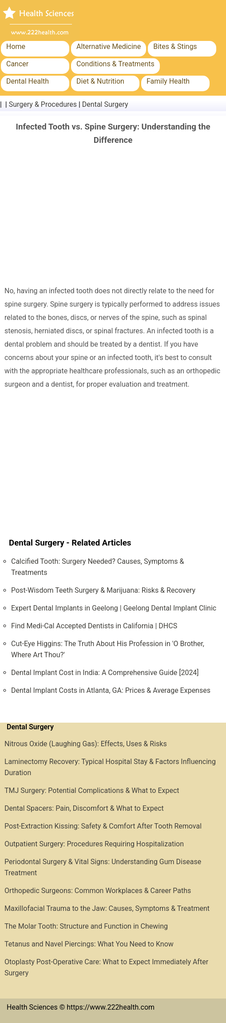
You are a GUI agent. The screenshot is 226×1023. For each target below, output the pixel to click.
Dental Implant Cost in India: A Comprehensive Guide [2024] (105, 672)
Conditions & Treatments (115, 64)
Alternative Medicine (108, 46)
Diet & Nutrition (100, 81)
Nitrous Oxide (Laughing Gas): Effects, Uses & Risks (85, 744)
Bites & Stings (175, 46)
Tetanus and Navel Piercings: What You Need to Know (89, 944)
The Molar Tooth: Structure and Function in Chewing (86, 926)
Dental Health (27, 81)
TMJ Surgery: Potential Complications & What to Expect (91, 790)
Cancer (17, 64)
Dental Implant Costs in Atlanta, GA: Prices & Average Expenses (110, 690)
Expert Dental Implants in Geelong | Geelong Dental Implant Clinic (113, 608)
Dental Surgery (105, 104)
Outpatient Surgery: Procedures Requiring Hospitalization (94, 844)
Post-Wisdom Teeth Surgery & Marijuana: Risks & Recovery (103, 590)
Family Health (168, 81)
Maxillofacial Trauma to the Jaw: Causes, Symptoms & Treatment (107, 908)
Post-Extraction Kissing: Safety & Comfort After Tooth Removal (103, 826)
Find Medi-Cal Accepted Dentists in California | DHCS (94, 626)
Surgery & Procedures (43, 104)
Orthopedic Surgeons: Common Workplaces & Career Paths (97, 890)
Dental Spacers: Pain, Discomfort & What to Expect (84, 808)
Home (15, 46)
